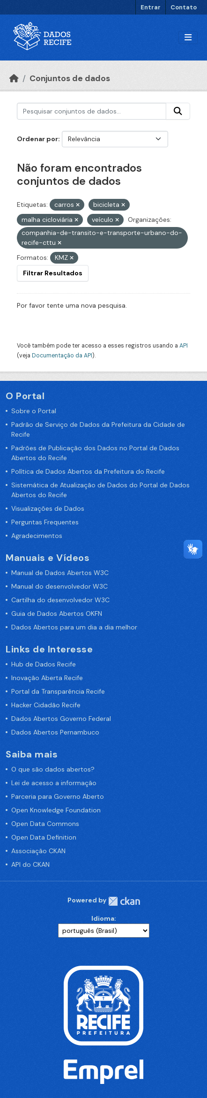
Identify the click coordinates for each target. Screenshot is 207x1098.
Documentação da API (62, 355)
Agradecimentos (36, 535)
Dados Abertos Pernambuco (55, 732)
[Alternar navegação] (188, 38)
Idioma (102, 918)
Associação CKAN (38, 851)
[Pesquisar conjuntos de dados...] (91, 111)
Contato (183, 7)
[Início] (14, 78)
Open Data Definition (43, 837)
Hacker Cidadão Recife (46, 705)
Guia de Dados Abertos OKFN (56, 613)
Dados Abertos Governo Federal (61, 718)
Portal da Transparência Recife (58, 691)
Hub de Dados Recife (43, 664)
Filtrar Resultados (52, 273)
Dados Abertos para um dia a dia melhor (74, 627)
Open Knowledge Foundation (56, 810)
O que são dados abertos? (53, 769)
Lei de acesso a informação (53, 783)
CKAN (124, 901)
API (183, 345)
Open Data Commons (45, 823)
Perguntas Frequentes (45, 522)
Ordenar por (37, 139)
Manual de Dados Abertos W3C (60, 572)
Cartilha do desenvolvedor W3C (60, 600)
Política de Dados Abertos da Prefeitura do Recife (88, 471)
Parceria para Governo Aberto (57, 796)
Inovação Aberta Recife (47, 678)
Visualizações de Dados (47, 508)
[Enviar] (178, 111)
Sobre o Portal (33, 411)
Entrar (150, 7)
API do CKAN (30, 864)
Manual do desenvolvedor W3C (59, 586)
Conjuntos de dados (70, 78)
